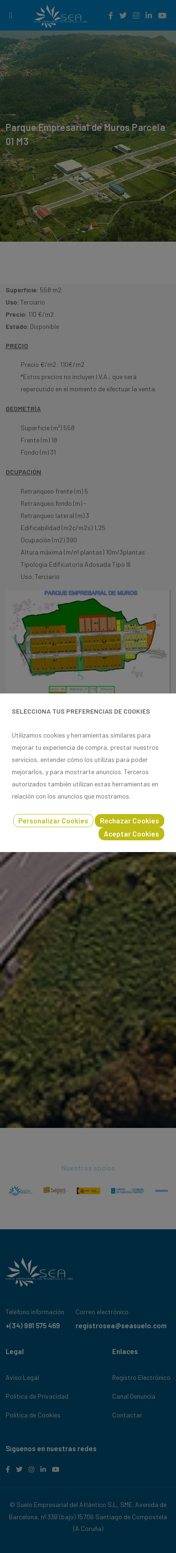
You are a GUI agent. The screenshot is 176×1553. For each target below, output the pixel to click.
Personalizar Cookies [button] (53, 820)
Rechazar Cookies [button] (129, 820)
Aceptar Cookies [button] (131, 834)
